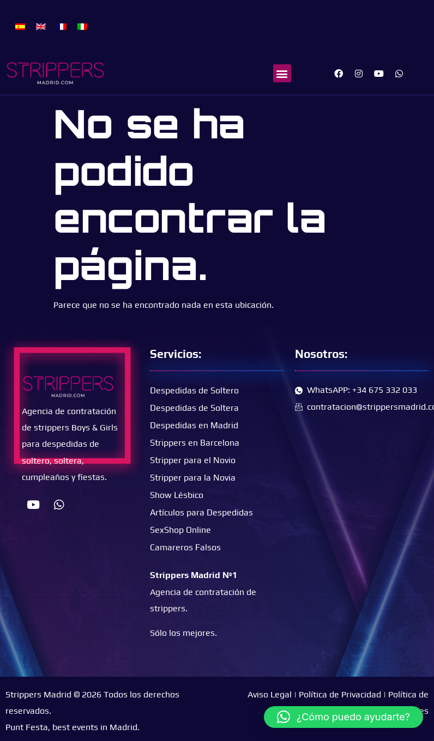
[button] (282, 73)
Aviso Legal (270, 694)
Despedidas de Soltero (194, 390)
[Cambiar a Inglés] (41, 26)
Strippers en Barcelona (194, 443)
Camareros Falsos (185, 547)
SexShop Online (180, 530)
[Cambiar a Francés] (61, 26)
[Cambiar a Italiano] (82, 26)
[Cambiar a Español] (20, 26)
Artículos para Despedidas (201, 512)
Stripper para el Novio (193, 460)
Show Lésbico (176, 495)
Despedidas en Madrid (194, 425)
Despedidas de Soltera (194, 408)
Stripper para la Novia (193, 477)
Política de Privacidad (340, 694)
